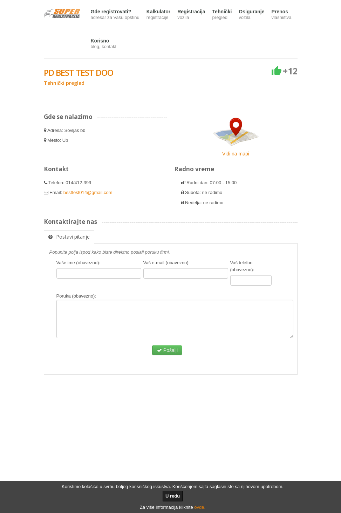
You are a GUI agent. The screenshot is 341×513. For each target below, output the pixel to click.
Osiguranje (251, 15)
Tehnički (222, 15)
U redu (172, 496)
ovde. (199, 507)
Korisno (104, 44)
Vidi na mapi (235, 153)
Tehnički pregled (64, 83)
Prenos (281, 15)
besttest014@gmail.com (87, 192)
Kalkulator (158, 15)
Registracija (191, 15)
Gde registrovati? (115, 15)
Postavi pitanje (69, 236)
